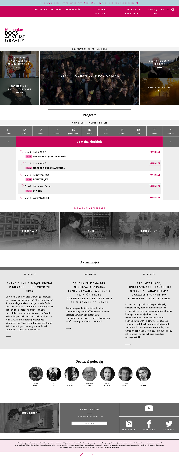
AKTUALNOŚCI (74, 9)
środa (106, 131)
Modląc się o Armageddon (45, 168)
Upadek (34, 190)
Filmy (28, 156)
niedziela (57, 131)
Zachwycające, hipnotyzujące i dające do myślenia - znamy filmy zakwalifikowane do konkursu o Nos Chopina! (149, 290)
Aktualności (89, 262)
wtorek (89, 131)
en (162, 9)
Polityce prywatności (111, 447)
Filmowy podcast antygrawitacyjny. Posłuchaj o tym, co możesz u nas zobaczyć (89, 3)
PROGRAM (56, 9)
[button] (89, 454)
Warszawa (41, 9)
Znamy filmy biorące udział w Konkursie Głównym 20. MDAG (30, 286)
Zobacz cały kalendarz (89, 208)
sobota (40, 131)
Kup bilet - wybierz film (89, 122)
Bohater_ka (37, 179)
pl (167, 9)
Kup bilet (155, 151)
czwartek (8, 131)
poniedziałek (73, 131)
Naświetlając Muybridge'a (46, 156)
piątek (24, 131)
